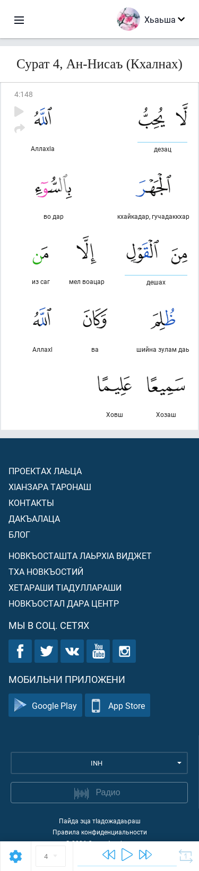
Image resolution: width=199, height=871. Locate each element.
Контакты (31, 502)
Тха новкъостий (45, 571)
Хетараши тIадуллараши (65, 587)
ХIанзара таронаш (49, 486)
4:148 (23, 94)
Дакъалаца (34, 518)
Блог (19, 534)
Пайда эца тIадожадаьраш (100, 820)
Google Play (45, 705)
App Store (117, 705)
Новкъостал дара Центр (63, 603)
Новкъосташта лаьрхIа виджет (80, 555)
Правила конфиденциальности (100, 832)
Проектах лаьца (45, 470)
